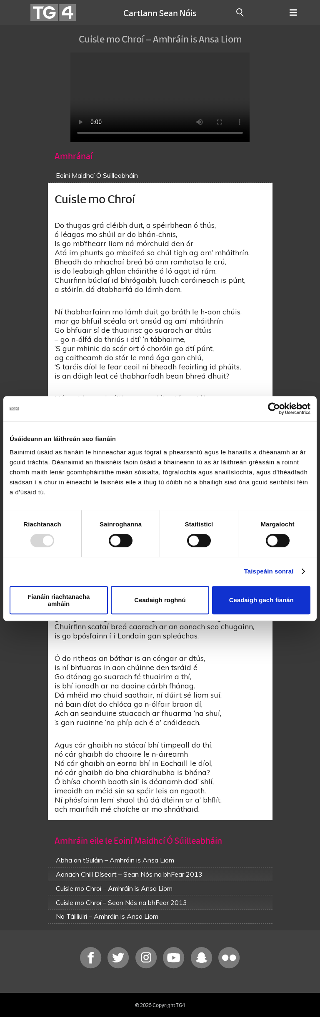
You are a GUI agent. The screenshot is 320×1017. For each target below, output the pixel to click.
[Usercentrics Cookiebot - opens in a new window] (274, 408)
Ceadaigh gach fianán (261, 599)
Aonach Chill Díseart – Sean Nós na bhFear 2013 (129, 874)
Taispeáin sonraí (269, 571)
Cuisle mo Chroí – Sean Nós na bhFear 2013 (121, 902)
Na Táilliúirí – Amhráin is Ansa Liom (107, 916)
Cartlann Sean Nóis (160, 12)
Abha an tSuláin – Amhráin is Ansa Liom (115, 860)
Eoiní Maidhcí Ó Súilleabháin (97, 175)
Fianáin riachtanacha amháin (59, 600)
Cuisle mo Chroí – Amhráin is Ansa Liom (114, 888)
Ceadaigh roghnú (159, 599)
